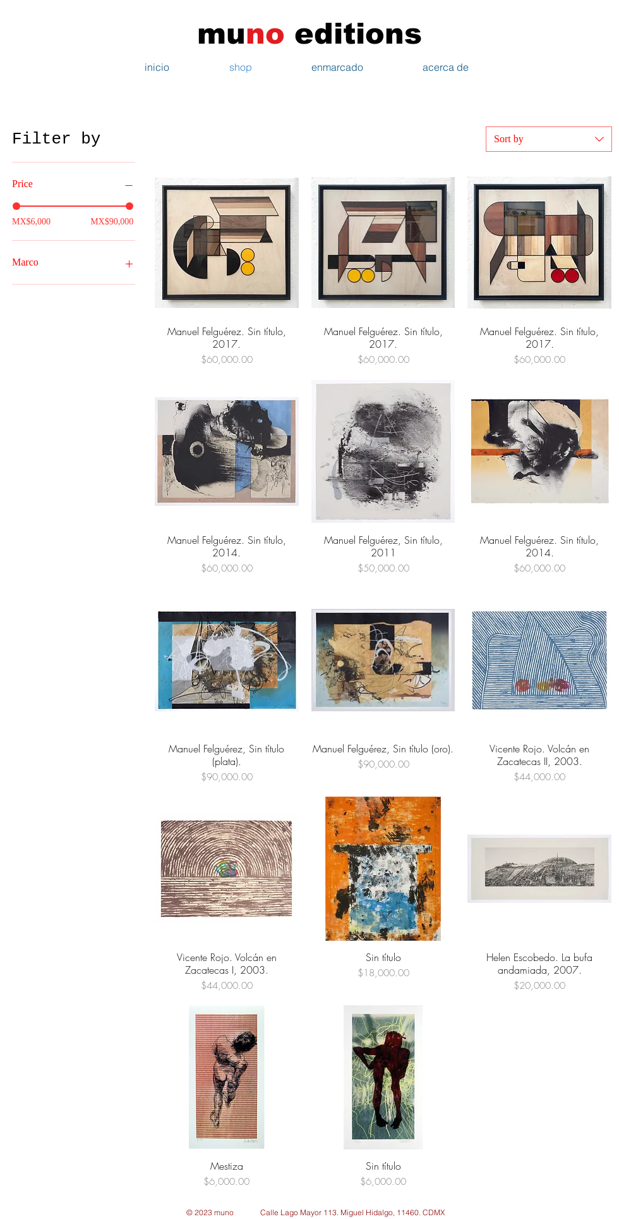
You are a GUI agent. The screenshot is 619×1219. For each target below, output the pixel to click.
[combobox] (549, 139)
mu (231, 33)
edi (304, 33)
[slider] (16, 206)
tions (382, 33)
